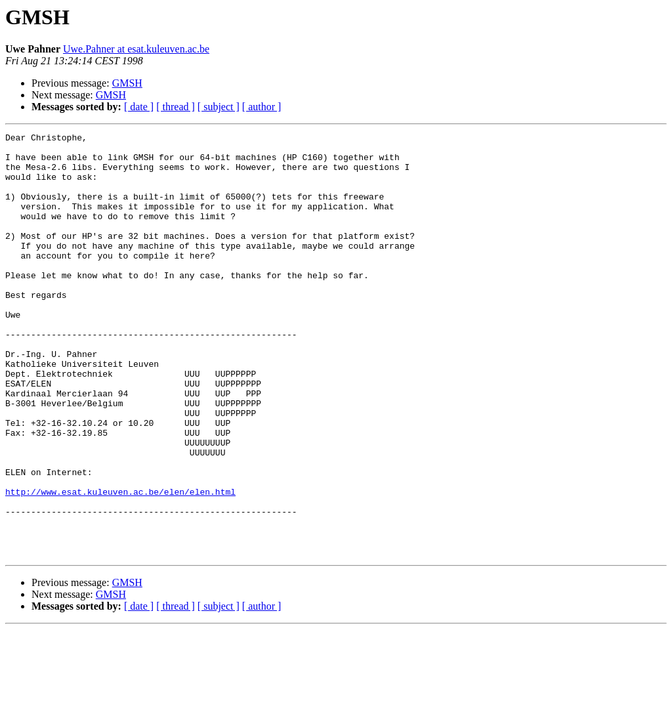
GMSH (127, 83)
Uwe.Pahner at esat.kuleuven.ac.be (136, 48)
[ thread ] (175, 106)
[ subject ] (219, 106)
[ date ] (139, 106)
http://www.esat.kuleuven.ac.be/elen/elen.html (120, 564)
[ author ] (262, 106)
